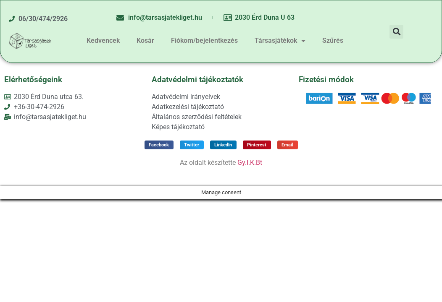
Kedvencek (103, 40)
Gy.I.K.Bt (249, 163)
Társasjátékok (280, 40)
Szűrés (332, 40)
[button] (396, 32)
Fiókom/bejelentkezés (204, 40)
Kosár (145, 40)
